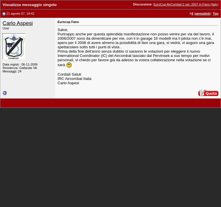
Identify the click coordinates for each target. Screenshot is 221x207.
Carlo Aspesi (18, 23)
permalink (202, 13)
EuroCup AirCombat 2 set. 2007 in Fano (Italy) (185, 4)
